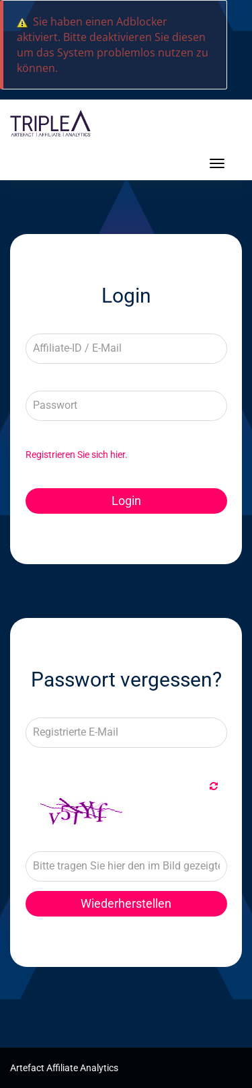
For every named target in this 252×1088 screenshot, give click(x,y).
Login (126, 501)
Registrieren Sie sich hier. (77, 454)
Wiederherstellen (126, 903)
